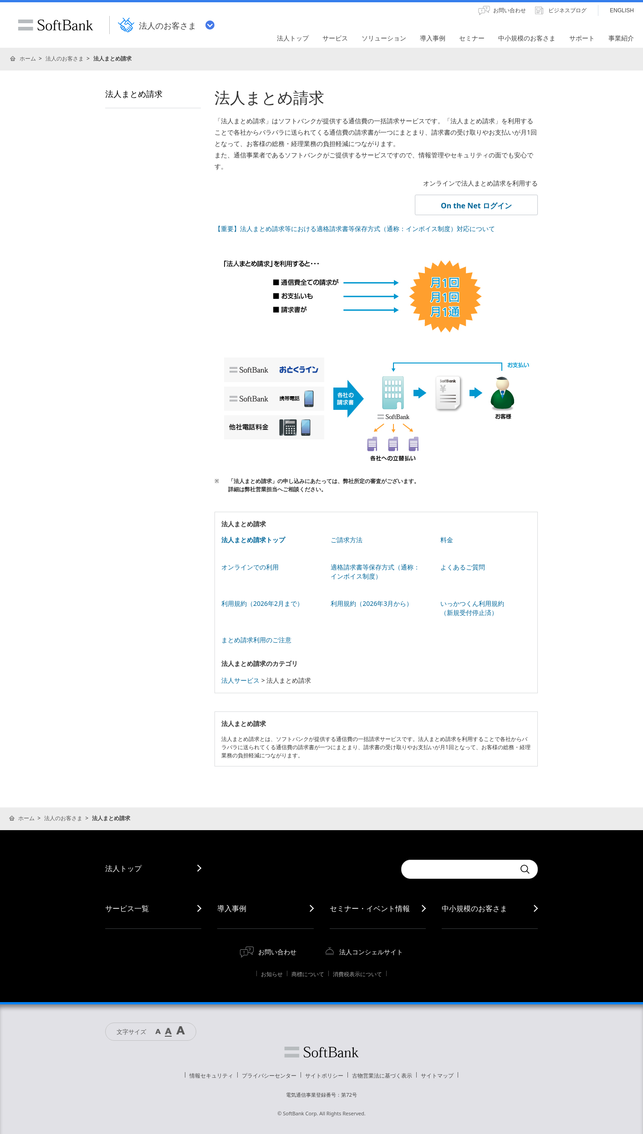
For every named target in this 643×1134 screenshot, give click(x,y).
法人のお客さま (65, 58)
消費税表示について (357, 974)
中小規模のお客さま (474, 908)
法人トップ (123, 868)
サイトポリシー (324, 1075)
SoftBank (55, 25)
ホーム (28, 58)
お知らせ (272, 974)
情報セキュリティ (211, 1075)
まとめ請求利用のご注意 (256, 639)
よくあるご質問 (462, 567)
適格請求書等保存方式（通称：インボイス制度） (375, 571)
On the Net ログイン (476, 206)
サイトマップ (437, 1075)
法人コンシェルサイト (371, 952)
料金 (446, 539)
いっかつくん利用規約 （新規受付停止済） (472, 608)
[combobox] (458, 869)
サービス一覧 (127, 908)
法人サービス (240, 680)
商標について (307, 974)
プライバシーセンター (269, 1075)
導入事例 (231, 908)
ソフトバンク (321, 1052)
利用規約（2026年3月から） (372, 603)
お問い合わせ (277, 952)
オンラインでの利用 (250, 567)
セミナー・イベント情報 (370, 908)
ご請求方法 (346, 539)
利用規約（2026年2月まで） (262, 603)
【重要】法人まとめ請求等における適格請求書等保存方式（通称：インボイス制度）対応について (354, 228)
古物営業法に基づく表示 (382, 1075)
